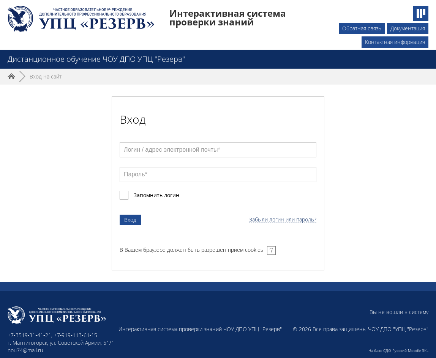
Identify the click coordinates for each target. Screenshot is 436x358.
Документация (407, 28)
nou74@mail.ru (25, 350)
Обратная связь (361, 28)
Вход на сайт (46, 76)
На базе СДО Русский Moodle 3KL (398, 350)
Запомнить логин (156, 195)
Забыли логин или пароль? (282, 220)
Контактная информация (395, 42)
